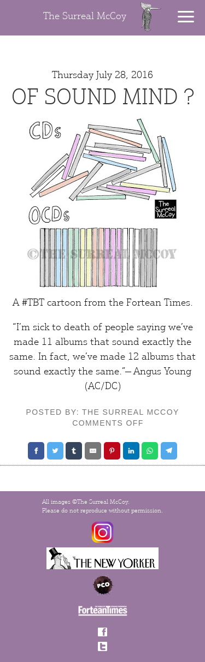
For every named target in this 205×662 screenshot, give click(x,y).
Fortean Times (158, 303)
